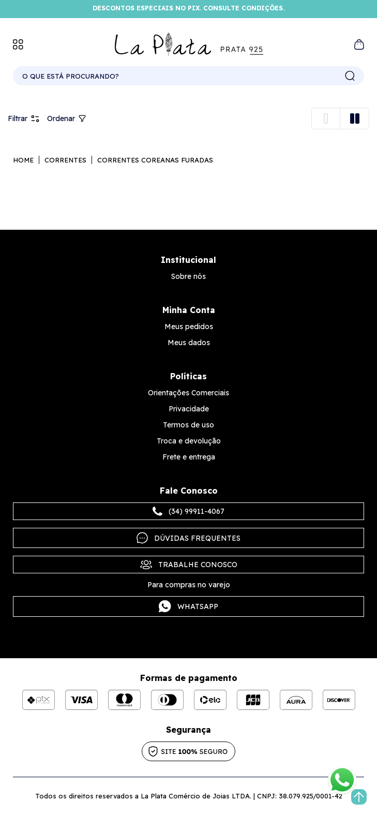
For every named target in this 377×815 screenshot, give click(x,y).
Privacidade (189, 408)
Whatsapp (188, 606)
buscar (350, 76)
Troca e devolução (189, 441)
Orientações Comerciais (188, 392)
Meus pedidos (188, 326)
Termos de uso (188, 424)
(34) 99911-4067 (188, 511)
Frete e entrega (188, 457)
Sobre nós (188, 276)
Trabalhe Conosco (188, 564)
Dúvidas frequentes (188, 538)
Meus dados (189, 342)
